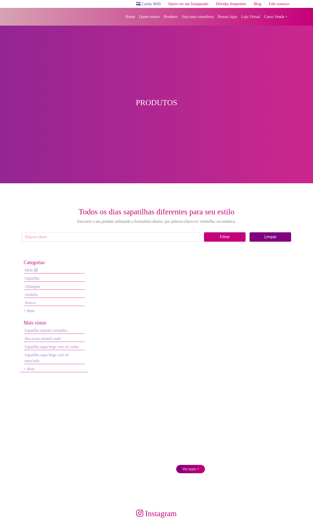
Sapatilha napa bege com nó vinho (52, 347)
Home (130, 17)
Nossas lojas (227, 17)
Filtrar (225, 237)
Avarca (30, 303)
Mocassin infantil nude (43, 339)
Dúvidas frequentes (231, 4)
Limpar (270, 237)
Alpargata (32, 286)
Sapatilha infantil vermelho (46, 330)
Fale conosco (279, 4)
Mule (31, 270)
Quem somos (149, 17)
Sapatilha (32, 278)
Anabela (31, 294)
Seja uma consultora (198, 17)
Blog (257, 4)
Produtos (171, 17)
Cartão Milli (148, 4)
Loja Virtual (250, 17)
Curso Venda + (275, 17)
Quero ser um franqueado (188, 4)
